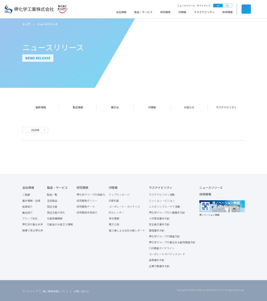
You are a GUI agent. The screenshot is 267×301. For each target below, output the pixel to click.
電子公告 (114, 223)
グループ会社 (30, 217)
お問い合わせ (81, 290)
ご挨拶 (26, 193)
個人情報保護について (56, 290)
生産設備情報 (54, 217)
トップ (26, 24)
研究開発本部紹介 (87, 211)
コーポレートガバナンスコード (167, 253)
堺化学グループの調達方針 (164, 235)
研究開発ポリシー (87, 199)
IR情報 (182, 12)
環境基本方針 (156, 229)
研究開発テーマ (86, 205)
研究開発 (165, 12)
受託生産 (52, 205)
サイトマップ (203, 5)
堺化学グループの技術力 (91, 193)
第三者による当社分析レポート (127, 229)
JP (218, 5)
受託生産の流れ (56, 211)
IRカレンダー (116, 211)
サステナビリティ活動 (162, 193)
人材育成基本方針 (159, 217)
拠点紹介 (27, 211)
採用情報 (227, 12)
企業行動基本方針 (159, 265)
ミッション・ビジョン (162, 199)
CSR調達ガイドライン (161, 247)
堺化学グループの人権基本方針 (167, 211)
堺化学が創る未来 (32, 223)
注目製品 (52, 199)
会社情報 (121, 12)
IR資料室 (114, 199)
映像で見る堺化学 (32, 229)
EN (227, 5)
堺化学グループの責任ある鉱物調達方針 (172, 241)
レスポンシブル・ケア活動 (164, 205)
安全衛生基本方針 (159, 223)
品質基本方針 (156, 259)
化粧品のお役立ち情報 (60, 223)
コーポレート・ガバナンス (124, 205)
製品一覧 (52, 193)
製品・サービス (143, 12)
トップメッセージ (119, 193)
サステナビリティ (204, 12)
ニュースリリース (186, 5)
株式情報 (114, 217)
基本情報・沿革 (31, 199)
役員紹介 (27, 205)
